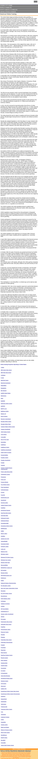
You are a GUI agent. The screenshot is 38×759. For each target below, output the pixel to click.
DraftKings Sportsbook (6, 449)
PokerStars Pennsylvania (6, 642)
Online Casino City (13, 750)
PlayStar (3, 634)
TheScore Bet (4, 706)
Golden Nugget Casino (6, 505)
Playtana (3, 637)
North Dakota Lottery (5, 598)
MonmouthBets (4, 565)
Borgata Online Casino (6, 421)
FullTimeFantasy (4, 489)
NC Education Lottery (6, 585)
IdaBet (2, 531)
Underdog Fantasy (5, 717)
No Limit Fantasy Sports (6, 593)
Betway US (3, 413)
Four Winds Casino (5, 484)
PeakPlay (3, 626)
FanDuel (3, 465)
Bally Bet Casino (4, 380)
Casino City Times (21, 750)
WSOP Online (4, 737)
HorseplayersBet (4, 523)
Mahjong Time (4, 551)
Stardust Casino (4, 681)
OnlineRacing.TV (5, 611)
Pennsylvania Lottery (5, 629)
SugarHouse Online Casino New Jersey (10, 691)
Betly (2, 398)
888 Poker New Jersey (6, 372)
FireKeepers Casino (5, 474)
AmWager (3, 375)
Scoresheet (3, 668)
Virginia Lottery (4, 724)
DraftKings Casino (5, 447)
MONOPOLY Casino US (6, 567)
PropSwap (3, 647)
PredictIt (3, 645)
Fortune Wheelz (4, 482)
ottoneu (2, 616)
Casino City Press (14, 751)
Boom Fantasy (4, 416)
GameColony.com (5, 497)
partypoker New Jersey (6, 624)
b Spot (2, 377)
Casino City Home (6, 5)
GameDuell (3, 500)
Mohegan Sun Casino (6, 560)
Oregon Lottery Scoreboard (7, 614)
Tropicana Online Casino (6, 709)
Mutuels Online (4, 572)
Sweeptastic (3, 701)
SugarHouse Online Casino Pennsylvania (10, 693)
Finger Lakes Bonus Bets (6, 471)
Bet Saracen (4, 390)
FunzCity (3, 495)
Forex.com (3, 479)
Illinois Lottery (4, 533)
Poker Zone (3, 751)
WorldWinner (4, 735)
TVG (2, 711)
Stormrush (3, 686)
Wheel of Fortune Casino (6, 730)
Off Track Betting (5, 608)
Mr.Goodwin (3, 570)
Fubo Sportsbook (5, 487)
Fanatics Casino (4, 457)
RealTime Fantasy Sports (6, 655)
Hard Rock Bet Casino (6, 513)
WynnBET (3, 740)
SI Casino (3, 670)
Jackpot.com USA (5, 538)
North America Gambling (8, 9)
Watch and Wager (5, 727)
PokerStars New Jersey (6, 639)
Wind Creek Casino (5, 732)
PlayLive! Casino (5, 632)
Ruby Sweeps (4, 660)
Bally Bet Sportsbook (5, 383)
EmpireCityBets (4, 455)
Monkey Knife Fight (5, 562)
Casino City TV (28, 750)
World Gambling (6, 7)
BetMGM (3, 401)
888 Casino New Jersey (6, 370)
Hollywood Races (5, 520)
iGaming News (28, 751)
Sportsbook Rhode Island (6, 678)
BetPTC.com (4, 408)
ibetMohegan (4, 528)
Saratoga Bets (4, 663)
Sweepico (3, 696)
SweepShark (4, 699)
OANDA (3, 606)
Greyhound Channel (5, 510)
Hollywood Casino (5, 518)
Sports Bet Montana (5, 675)
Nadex (2, 580)
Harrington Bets (4, 515)
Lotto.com (3, 549)
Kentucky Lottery (5, 546)
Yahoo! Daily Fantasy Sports (7, 745)
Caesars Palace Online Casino (8, 426)
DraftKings (3, 444)
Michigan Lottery (4, 554)
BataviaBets (3, 385)
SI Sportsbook (4, 673)
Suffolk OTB (3, 688)
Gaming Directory (21, 751)
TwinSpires (3, 714)
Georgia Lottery (4, 502)
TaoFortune (3, 704)
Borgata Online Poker (6, 424)
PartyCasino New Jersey (6, 621)
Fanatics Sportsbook (5, 460)
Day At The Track (5, 439)
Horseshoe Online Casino (7, 525)
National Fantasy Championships (8, 583)
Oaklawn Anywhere (5, 603)
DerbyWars (3, 442)
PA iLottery (3, 619)
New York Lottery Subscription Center (9, 588)
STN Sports (3, 683)
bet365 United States (5, 393)
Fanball (2, 462)
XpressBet (3, 742)
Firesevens (3, 477)
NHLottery (3, 590)
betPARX (3, 406)
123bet (2, 367)
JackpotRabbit (4, 541)
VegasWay (3, 722)
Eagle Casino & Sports (6, 452)
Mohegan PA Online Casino (7, 557)
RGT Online (8, 751)
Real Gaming (4, 652)
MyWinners (3, 578)
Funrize (2, 492)
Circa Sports (4, 434)
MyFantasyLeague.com (6, 575)
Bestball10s (3, 388)
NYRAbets (3, 601)
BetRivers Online (5, 411)
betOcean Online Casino (6, 403)
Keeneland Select (5, 543)
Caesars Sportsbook (5, 429)
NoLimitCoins (4, 596)
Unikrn (2, 719)
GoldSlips (3, 507)
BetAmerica (3, 395)
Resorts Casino (4, 657)
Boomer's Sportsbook (6, 419)
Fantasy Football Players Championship (6, 468)
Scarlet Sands (4, 665)
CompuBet (3, 437)
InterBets (3, 536)
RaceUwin (3, 650)
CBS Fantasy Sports (5, 431)
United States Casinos (8, 12)
